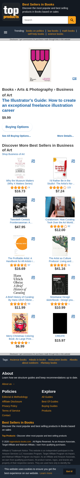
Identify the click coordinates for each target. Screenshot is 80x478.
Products (46, 410)
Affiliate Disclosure (12, 401)
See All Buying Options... (16, 135)
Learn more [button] (46, 473)
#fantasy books (49, 362)
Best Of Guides (50, 401)
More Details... (65, 135)
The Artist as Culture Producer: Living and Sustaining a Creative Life (60, 260)
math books (68, 30)
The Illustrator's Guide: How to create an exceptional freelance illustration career (39, 105)
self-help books (36, 34)
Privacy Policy (9, 406)
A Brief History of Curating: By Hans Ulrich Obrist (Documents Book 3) (20, 299)
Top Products (9, 436)
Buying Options (17, 127)
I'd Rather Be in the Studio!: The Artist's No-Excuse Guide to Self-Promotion (60, 182)
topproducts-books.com (20, 441)
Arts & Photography (35, 89)
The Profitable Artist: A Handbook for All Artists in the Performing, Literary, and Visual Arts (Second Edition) (20, 260)
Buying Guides (49, 406)
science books (55, 34)
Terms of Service (11, 410)
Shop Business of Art (13, 154)
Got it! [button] (69, 471)
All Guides (47, 397)
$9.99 (6, 118)
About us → (8, 384)
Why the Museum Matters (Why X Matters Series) (20, 182)
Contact (6, 415)
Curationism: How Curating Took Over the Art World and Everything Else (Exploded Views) (60, 221)
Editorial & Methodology (15, 397)
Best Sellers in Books (38, 4)
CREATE (60, 336)
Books (8, 89)
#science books (18, 359)
